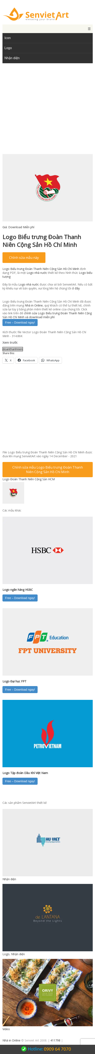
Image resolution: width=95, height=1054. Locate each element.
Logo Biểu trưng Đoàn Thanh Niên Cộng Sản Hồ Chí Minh (40, 269)
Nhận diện (12, 58)
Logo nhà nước (37, 273)
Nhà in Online (34, 305)
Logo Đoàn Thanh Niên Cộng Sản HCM (28, 479)
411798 (55, 1040)
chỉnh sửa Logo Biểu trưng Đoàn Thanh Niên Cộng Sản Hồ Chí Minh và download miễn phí (47, 315)
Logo (8, 48)
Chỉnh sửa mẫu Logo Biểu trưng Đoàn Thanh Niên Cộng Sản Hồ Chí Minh (47, 469)
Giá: (18, 227)
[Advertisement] (47, 112)
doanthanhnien (13, 349)
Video (6, 1029)
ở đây (76, 288)
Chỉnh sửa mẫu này (24, 257)
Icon (8, 38)
